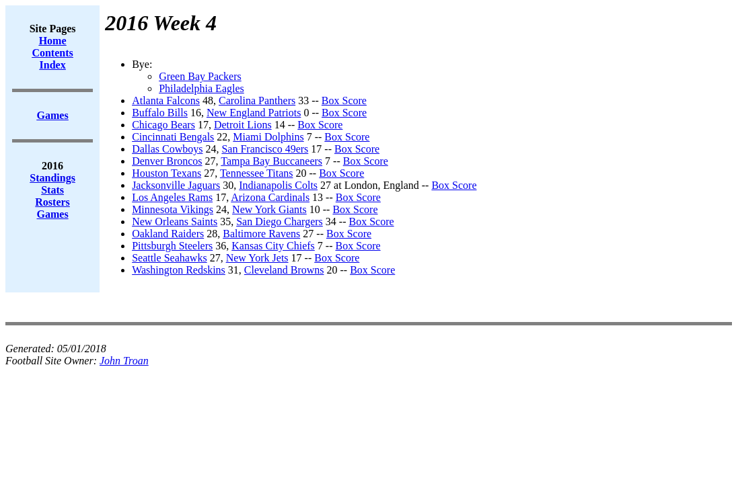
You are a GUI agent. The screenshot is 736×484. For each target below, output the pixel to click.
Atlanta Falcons (166, 100)
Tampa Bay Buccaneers (271, 161)
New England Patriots (254, 112)
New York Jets (257, 258)
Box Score (344, 100)
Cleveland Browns (284, 270)
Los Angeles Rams (172, 197)
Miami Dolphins (268, 137)
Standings (52, 178)
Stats (52, 190)
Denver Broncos (167, 161)
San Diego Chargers (279, 221)
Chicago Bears (163, 124)
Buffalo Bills (160, 112)
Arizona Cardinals (270, 197)
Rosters (52, 202)
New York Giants (269, 209)
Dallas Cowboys (167, 149)
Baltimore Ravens (261, 233)
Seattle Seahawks (169, 258)
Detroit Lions (243, 124)
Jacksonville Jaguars (176, 185)
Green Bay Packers (200, 76)
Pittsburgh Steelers (172, 245)
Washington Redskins (178, 270)
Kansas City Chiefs (273, 245)
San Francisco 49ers (264, 149)
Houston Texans (166, 173)
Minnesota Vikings (172, 209)
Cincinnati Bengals (173, 137)
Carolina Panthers (257, 100)
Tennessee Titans (256, 173)
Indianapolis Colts (278, 185)
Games (53, 214)
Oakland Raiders (168, 233)
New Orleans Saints (174, 221)
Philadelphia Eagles (201, 88)
